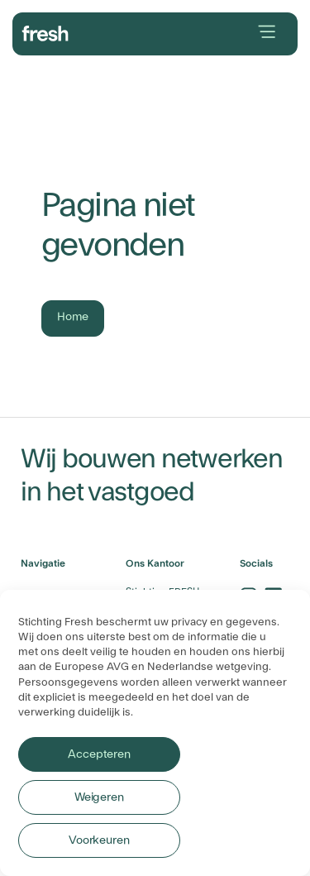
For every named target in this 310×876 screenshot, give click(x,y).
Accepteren (99, 754)
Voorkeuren (99, 840)
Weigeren (99, 797)
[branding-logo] (45, 31)
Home (72, 317)
